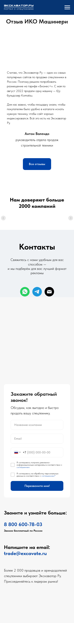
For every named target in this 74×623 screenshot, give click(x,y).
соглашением (23, 467)
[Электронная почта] (49, 291)
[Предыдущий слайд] (3, 222)
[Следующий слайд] (70, 222)
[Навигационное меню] (67, 7)
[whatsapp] (25, 291)
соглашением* (48, 475)
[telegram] (37, 291)
